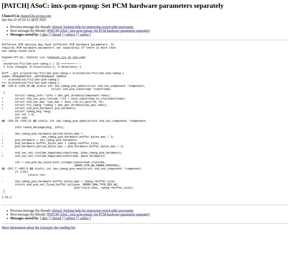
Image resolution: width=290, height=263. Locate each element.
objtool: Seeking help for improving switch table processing (92, 27)
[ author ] (84, 34)
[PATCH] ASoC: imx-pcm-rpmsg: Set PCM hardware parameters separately (98, 30)
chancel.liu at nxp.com (35, 16)
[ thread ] (56, 34)
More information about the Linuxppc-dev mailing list (38, 259)
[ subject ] (70, 34)
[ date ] (45, 34)
